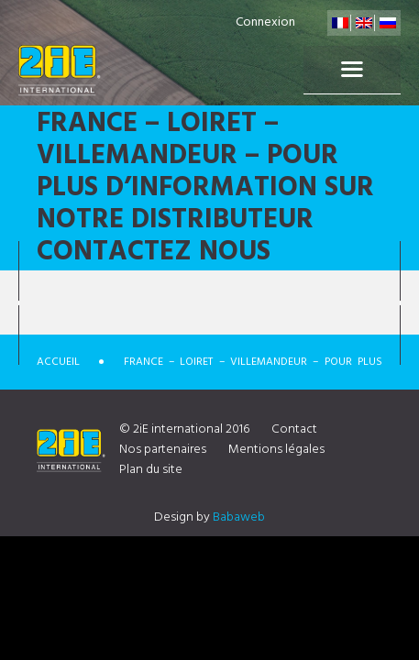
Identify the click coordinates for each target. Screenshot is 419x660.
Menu (352, 70)
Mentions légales (276, 449)
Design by (209, 517)
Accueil (58, 362)
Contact (294, 429)
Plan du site (150, 469)
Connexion (265, 22)
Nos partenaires (162, 449)
